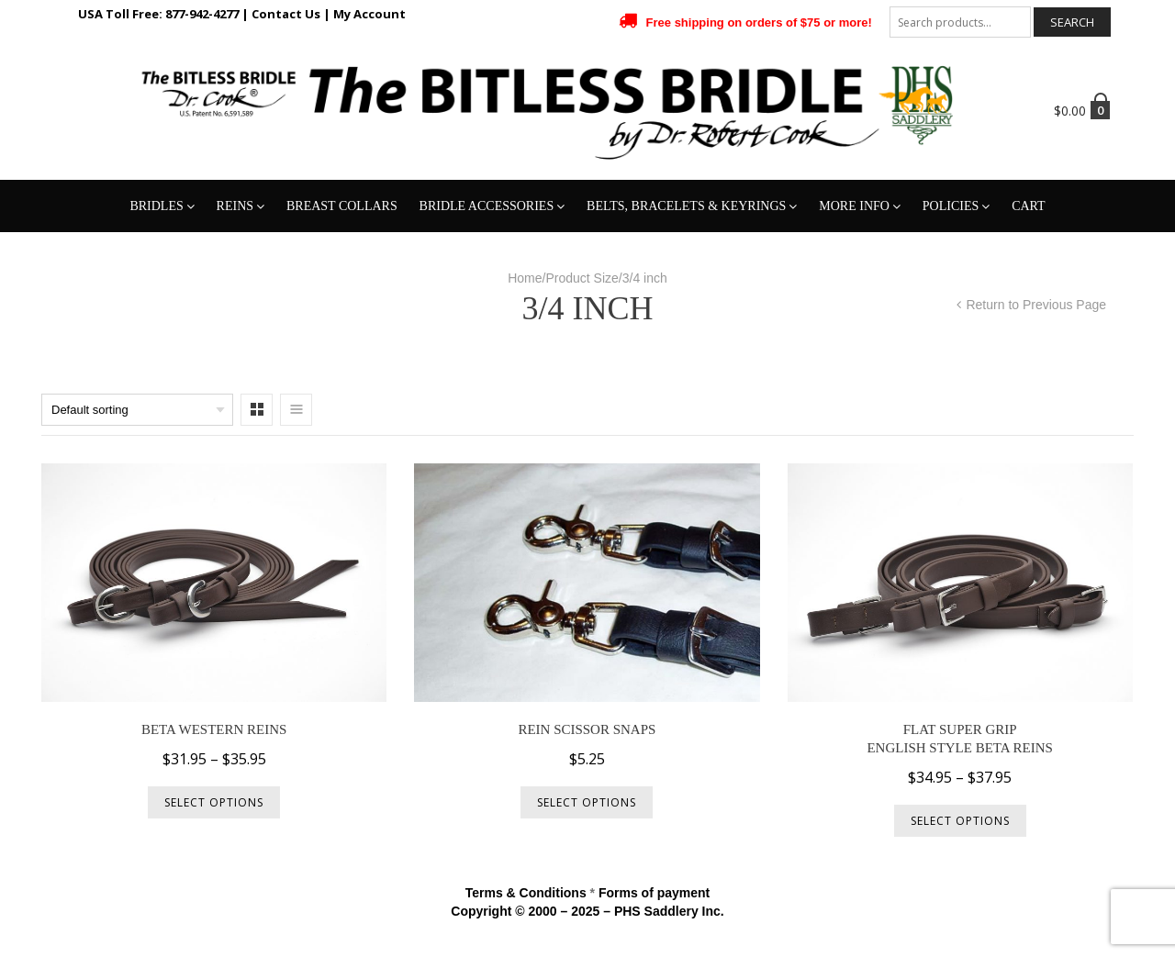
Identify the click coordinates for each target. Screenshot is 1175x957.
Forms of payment (654, 892)
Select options (213, 802)
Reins (235, 206)
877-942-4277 (202, 14)
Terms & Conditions (526, 892)
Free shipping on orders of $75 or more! (759, 22)
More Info (854, 206)
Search (1072, 22)
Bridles (156, 206)
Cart (1029, 206)
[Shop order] (137, 410)
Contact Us (286, 14)
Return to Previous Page (1036, 304)
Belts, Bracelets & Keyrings (686, 206)
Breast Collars (341, 206)
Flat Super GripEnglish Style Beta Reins (959, 738)
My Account (369, 14)
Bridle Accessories (487, 206)
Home (525, 278)
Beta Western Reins (213, 729)
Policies (951, 206)
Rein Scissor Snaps (586, 729)
